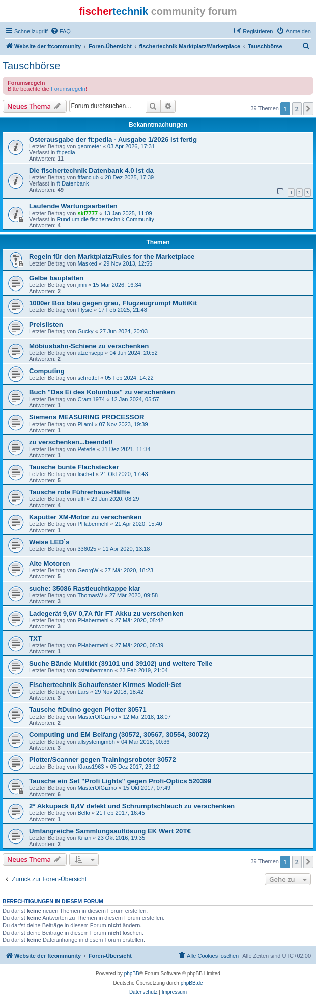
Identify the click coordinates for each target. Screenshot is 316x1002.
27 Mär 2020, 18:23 (129, 570)
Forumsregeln (68, 89)
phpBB (131, 974)
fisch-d (85, 474)
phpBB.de (192, 983)
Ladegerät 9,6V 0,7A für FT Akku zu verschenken (106, 613)
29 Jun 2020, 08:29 (115, 499)
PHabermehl (92, 524)
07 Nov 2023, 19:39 (123, 424)
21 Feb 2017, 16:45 (120, 813)
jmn (82, 285)
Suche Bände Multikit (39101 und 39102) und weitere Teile (120, 663)
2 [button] (297, 108)
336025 (86, 549)
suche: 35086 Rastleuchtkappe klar (84, 588)
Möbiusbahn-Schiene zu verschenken (89, 346)
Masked (87, 263)
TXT (35, 638)
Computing (47, 371)
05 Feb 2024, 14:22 (129, 378)
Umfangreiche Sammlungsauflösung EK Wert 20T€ (110, 831)
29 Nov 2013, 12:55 (127, 263)
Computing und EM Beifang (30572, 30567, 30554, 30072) (119, 735)
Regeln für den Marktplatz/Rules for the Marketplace (111, 256)
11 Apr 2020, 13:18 (126, 549)
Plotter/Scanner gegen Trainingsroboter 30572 (102, 759)
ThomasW (90, 595)
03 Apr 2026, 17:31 (131, 146)
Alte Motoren (49, 563)
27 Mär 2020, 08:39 (139, 645)
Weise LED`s (49, 542)
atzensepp (90, 353)
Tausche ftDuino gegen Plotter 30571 (88, 710)
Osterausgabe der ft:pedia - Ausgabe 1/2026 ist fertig (113, 139)
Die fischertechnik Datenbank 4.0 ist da (91, 170)
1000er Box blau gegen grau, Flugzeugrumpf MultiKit (113, 303)
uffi (80, 499)
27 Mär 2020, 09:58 (133, 595)
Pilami (85, 424)
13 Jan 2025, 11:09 (128, 213)
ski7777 (87, 213)
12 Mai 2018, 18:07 (147, 717)
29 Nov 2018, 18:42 (119, 692)
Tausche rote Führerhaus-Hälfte (79, 492)
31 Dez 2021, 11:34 (125, 449)
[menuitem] (60, 31)
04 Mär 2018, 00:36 (145, 742)
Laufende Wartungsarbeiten (73, 206)
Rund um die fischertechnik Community (105, 219)
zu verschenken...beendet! (71, 442)
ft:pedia (65, 152)
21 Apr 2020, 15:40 (138, 524)
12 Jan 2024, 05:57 (135, 399)
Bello (83, 813)
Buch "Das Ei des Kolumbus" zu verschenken (102, 392)
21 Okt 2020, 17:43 (124, 474)
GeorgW (87, 570)
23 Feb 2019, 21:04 (143, 670)
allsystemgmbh (95, 742)
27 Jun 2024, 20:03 (124, 331)
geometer (89, 146)
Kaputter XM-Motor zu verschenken (85, 517)
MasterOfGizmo (97, 717)
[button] (308, 108)
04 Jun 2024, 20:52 (133, 353)
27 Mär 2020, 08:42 (139, 620)
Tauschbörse (31, 65)
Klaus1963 (90, 766)
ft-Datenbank (72, 183)
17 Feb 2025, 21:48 (122, 310)
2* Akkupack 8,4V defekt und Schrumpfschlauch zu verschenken (132, 806)
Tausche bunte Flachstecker (74, 467)
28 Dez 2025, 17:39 (129, 177)
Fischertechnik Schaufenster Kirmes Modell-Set (105, 685)
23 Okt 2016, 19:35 (122, 838)
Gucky (85, 331)
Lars (82, 692)
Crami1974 (91, 399)
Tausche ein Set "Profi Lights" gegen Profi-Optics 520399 (120, 781)
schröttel (88, 378)
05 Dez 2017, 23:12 (134, 766)
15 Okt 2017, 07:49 (147, 788)
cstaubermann (95, 670)
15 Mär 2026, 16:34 (117, 285)
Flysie (84, 310)
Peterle (86, 449)
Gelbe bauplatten (56, 278)
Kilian (84, 838)
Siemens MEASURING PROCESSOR (86, 417)
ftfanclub (88, 177)
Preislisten (46, 324)
